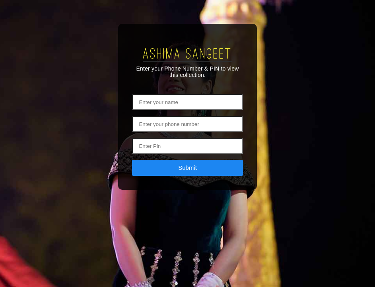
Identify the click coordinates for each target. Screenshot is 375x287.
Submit (187, 167)
